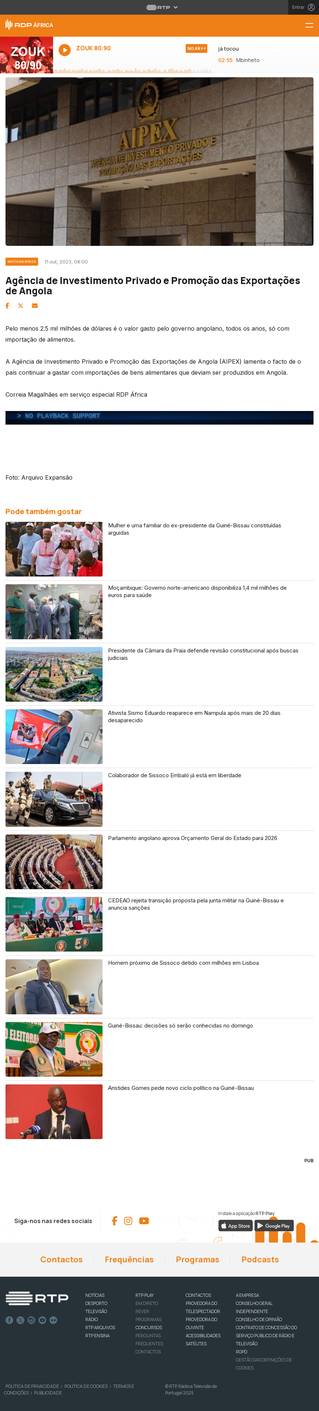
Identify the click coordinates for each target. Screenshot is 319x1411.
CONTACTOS (198, 1295)
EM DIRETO (147, 1303)
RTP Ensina (97, 1335)
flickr (53, 1320)
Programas (197, 1259)
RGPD (241, 1352)
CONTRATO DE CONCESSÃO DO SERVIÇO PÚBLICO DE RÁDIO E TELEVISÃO (266, 1335)
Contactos (61, 1259)
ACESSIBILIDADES (203, 1335)
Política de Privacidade (32, 1386)
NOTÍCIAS (94, 1295)
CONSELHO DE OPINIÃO (259, 1319)
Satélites (196, 1344)
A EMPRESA (247, 1295)
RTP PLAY (145, 1295)
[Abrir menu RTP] (159, 7)
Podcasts (260, 1259)
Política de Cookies (86, 1386)
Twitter (20, 1320)
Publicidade (48, 1393)
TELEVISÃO (96, 1311)
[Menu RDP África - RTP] (312, 26)
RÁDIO (91, 1319)
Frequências (129, 1259)
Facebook (9, 1320)
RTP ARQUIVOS (100, 1327)
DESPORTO (96, 1303)
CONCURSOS (149, 1327)
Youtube (42, 1320)
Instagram (31, 1320)
